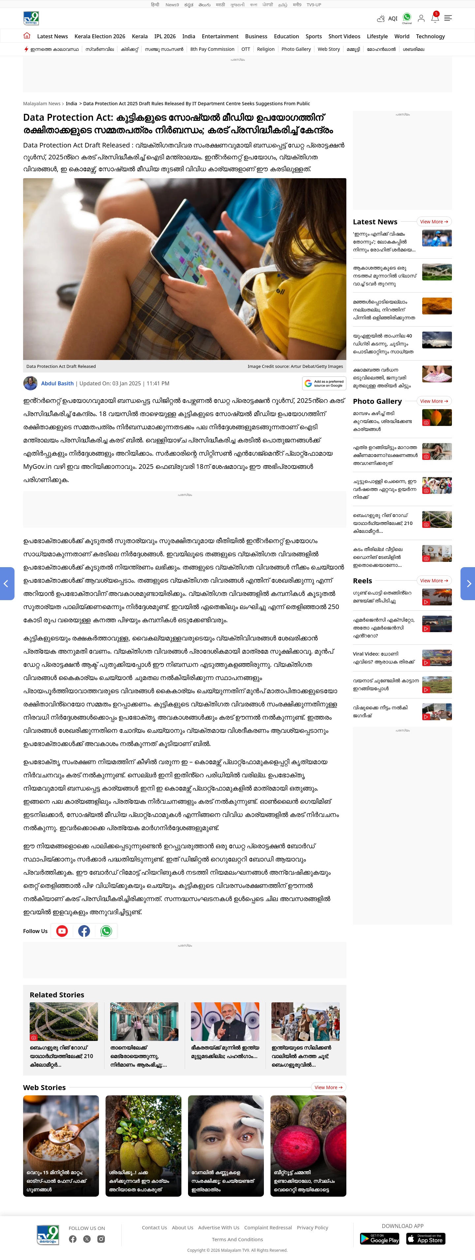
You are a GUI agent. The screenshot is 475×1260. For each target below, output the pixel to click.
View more (329, 1087)
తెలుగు (205, 5)
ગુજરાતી (237, 5)
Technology (430, 36)
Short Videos (344, 36)
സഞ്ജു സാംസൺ (164, 49)
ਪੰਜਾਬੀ (268, 5)
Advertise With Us (218, 1227)
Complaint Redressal (268, 1227)
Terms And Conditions (237, 1239)
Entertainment (220, 36)
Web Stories (44, 1087)
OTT (245, 49)
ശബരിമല (413, 49)
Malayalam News (41, 103)
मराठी (220, 5)
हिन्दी (155, 5)
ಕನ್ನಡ (188, 5)
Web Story (329, 49)
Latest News (375, 221)
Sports (314, 36)
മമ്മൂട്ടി (353, 49)
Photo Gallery (296, 49)
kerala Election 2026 (100, 36)
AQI (392, 18)
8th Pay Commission (212, 49)
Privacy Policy (312, 1227)
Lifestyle (377, 36)
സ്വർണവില (99, 49)
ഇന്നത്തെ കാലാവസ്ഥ (54, 49)
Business (256, 36)
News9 (172, 5)
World (402, 36)
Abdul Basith (58, 383)
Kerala (140, 36)
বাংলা (253, 5)
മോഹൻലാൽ (381, 49)
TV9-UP (314, 5)
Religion (265, 49)
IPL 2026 (165, 36)
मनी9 (297, 5)
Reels (362, 580)
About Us (182, 1227)
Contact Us (154, 1227)
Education (286, 36)
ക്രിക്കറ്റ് (129, 49)
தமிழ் (283, 5)
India (188, 36)
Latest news (52, 36)
